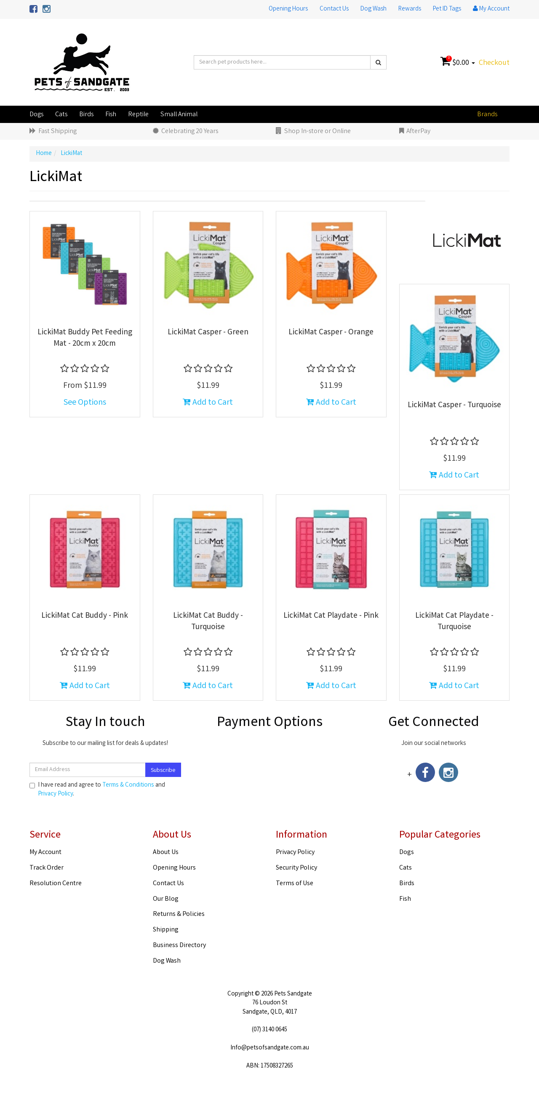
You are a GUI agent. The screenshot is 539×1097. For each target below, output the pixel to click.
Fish (110, 115)
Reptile (138, 115)
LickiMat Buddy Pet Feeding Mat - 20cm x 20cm (84, 338)
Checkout (494, 63)
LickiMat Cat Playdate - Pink (331, 616)
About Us (166, 852)
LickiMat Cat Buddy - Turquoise (208, 621)
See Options (85, 403)
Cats (61, 115)
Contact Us (334, 9)
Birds (86, 115)
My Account (45, 852)
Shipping (166, 930)
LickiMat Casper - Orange (331, 333)
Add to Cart (208, 403)
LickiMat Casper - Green (208, 333)
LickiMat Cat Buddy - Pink (84, 616)
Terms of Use (294, 884)
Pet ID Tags (447, 9)
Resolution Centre (55, 884)
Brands (487, 115)
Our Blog (166, 899)
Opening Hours (288, 9)
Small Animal (178, 115)
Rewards (409, 9)
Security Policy (296, 868)
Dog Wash (373, 9)
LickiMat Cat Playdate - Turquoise (454, 621)
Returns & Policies (179, 914)
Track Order (46, 868)
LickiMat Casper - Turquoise (454, 405)
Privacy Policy (55, 794)
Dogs (36, 115)
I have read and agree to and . (97, 790)
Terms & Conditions (128, 785)
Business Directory (179, 945)
